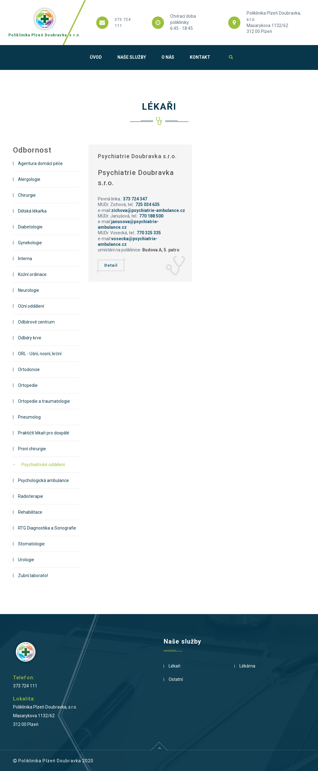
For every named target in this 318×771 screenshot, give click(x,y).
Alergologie (29, 179)
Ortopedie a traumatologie (44, 401)
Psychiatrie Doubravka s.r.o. (137, 156)
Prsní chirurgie (32, 448)
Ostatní (176, 679)
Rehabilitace (30, 512)
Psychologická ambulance (43, 480)
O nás (167, 57)
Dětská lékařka (32, 211)
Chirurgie (27, 195)
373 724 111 (25, 685)
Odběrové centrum (36, 321)
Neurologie (28, 290)
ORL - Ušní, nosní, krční (39, 353)
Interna (25, 258)
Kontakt (200, 57)
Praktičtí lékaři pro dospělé (43, 432)
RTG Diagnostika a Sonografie (47, 527)
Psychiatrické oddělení (43, 464)
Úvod (96, 57)
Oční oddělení (31, 306)
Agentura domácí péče (40, 163)
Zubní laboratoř (33, 575)
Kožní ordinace (32, 274)
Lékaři (174, 665)
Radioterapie (30, 496)
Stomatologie (31, 543)
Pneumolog (29, 417)
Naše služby (131, 57)
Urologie (26, 559)
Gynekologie (30, 242)
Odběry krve (29, 337)
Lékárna (247, 665)
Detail (111, 265)
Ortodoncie (29, 369)
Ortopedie (28, 385)
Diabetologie (30, 226)
